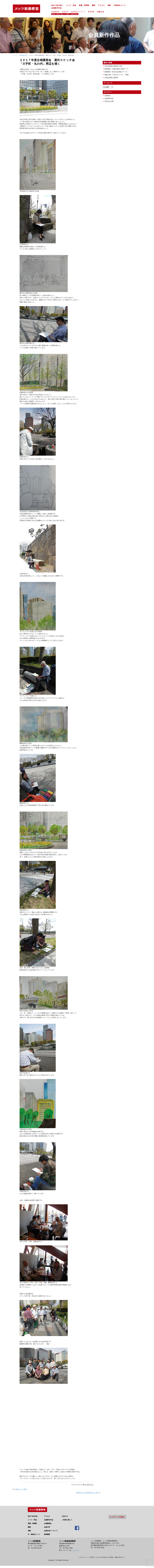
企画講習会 (55, 11)
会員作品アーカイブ (78, 11)
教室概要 (91, 11)
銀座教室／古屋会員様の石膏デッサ (116, 69)
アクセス (101, 5)
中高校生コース (120, 5)
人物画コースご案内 (20, 1489)
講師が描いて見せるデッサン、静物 (116, 75)
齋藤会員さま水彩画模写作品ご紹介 (87, 1492)
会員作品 (107, 95)
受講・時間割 (84, 5)
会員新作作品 (56, 8)
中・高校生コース (34, 1534)
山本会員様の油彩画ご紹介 (113, 66)
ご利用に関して (67, 1520)
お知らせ (101, 12)
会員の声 (65, 11)
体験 (109, 5)
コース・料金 (71, 5)
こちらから (75, 1550)
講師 (93, 5)
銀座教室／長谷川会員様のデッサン (116, 72)
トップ (15, 55)
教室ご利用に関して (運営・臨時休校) (65, 14)
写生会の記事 (108, 101)
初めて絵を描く (57, 5)
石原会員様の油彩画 (111, 77)
